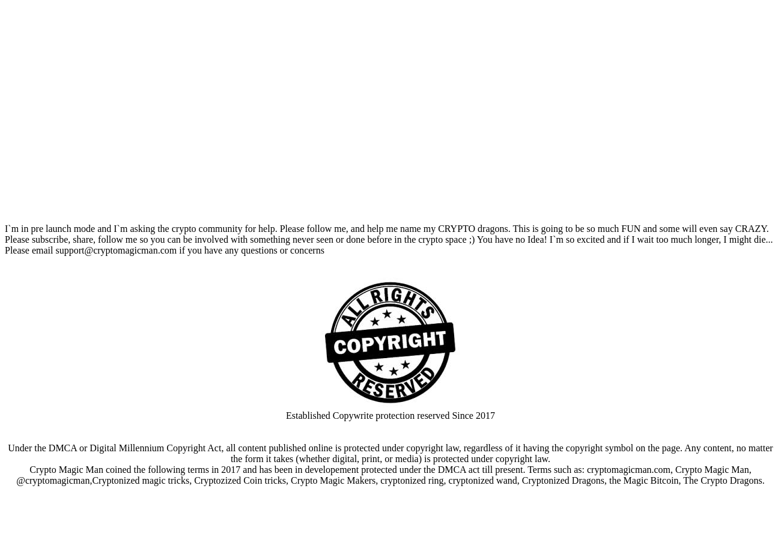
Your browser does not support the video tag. (390, 113)
